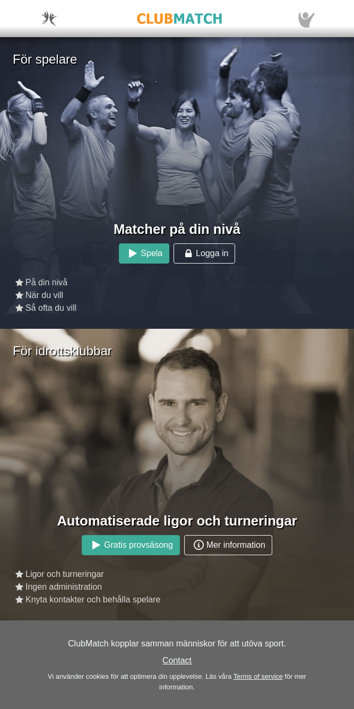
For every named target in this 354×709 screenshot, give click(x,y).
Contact (177, 660)
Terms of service (258, 676)
